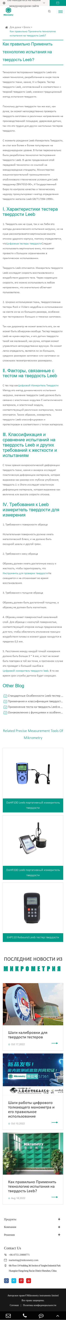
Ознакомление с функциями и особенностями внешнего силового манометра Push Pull (35, 712)
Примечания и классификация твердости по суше (35, 701)
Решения (9, 1234)
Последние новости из (33, 964)
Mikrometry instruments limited (43, 1295)
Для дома (15, 27)
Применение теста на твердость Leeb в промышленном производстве (35, 707)
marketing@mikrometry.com (23, 1260)
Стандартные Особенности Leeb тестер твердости (35, 696)
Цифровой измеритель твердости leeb (25, 670)
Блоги (27, 27)
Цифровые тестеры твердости (24, 243)
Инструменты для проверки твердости (25, 573)
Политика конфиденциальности (39, 1305)
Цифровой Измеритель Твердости (38, 385)
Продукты (10, 1219)
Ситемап (14, 1305)
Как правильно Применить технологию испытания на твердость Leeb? (33, 33)
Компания (10, 1227)
